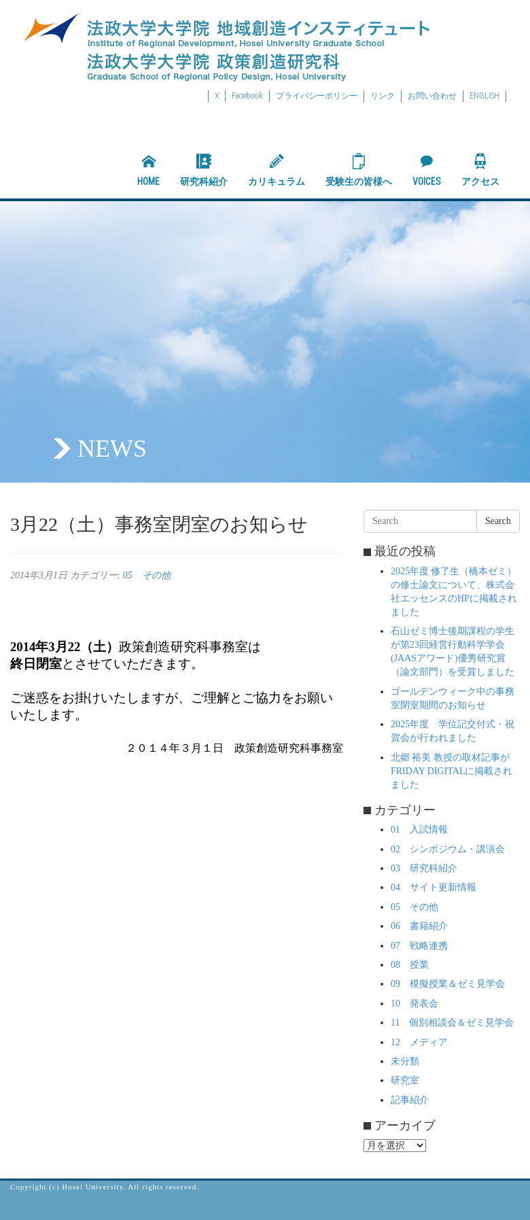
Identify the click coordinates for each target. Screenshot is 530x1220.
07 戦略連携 (419, 946)
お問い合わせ (432, 96)
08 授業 (410, 965)
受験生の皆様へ (358, 170)
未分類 (405, 1061)
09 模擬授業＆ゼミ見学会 (448, 984)
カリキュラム (276, 170)
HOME (148, 170)
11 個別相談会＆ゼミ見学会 (452, 1022)
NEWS (112, 448)
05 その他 (147, 575)
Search (498, 521)
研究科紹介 (204, 170)
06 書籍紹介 (419, 926)
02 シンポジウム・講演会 (448, 849)
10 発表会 (414, 1003)
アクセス (480, 170)
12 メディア (419, 1042)
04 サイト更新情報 (433, 887)
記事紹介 (410, 1100)
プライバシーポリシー (316, 96)
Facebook (247, 96)
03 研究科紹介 (424, 868)
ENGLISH (484, 96)
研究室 (405, 1080)
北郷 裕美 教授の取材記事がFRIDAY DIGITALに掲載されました (451, 771)
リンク (382, 96)
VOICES (426, 170)
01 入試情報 (419, 829)
